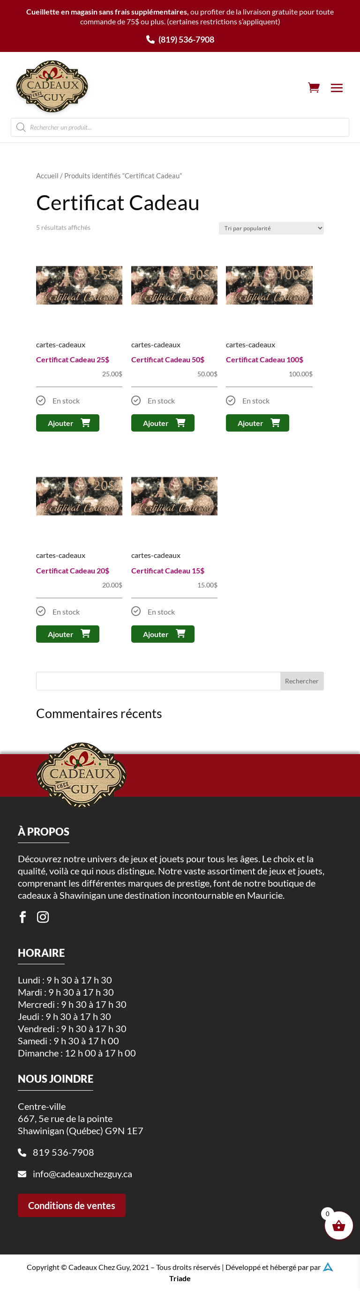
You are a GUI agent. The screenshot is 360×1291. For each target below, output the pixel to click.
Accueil (47, 175)
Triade (180, 1275)
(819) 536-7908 (180, 39)
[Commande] (271, 228)
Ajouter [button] (61, 422)
